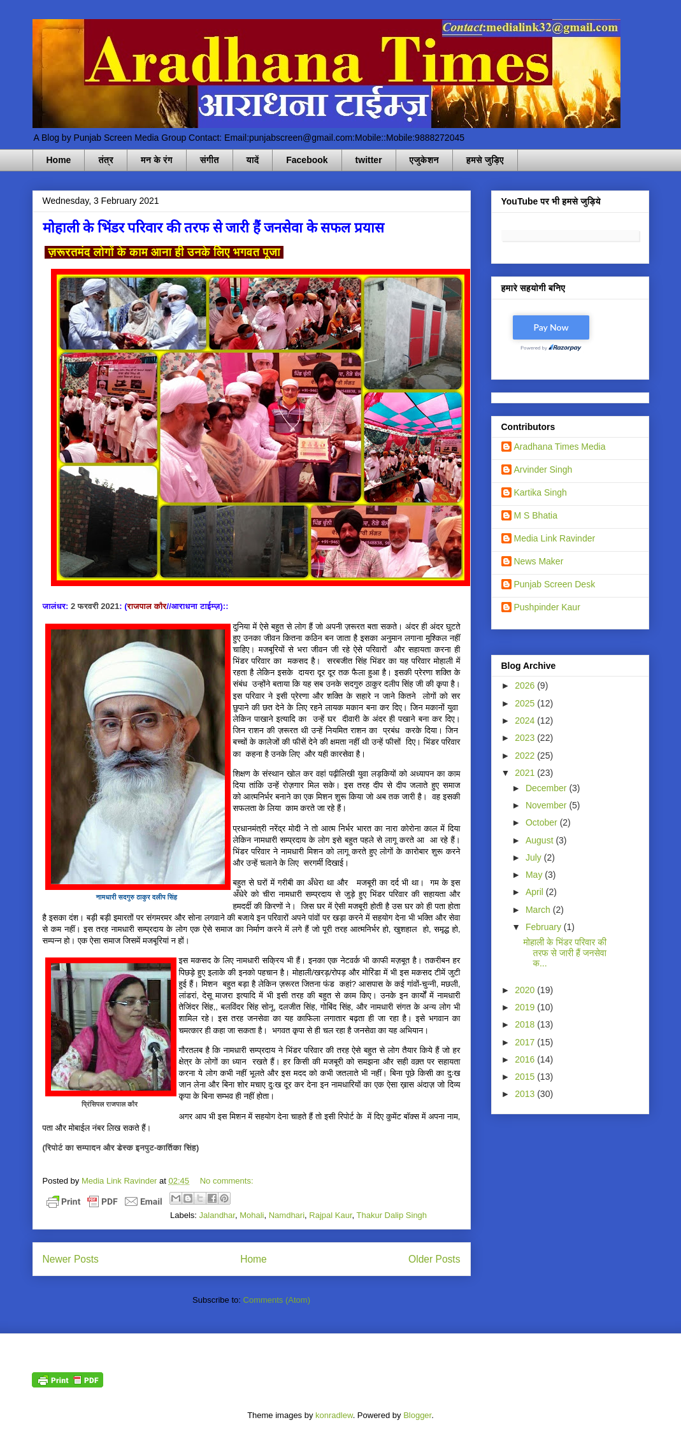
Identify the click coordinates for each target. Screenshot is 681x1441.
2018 (526, 1024)
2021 (526, 773)
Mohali (252, 1215)
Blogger (417, 1415)
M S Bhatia (535, 515)
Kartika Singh (540, 492)
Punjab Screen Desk (555, 584)
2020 (526, 990)
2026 (526, 685)
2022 (526, 755)
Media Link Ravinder (555, 538)
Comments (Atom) (276, 1300)
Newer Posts (71, 1259)
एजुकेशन (424, 160)
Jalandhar (217, 1215)
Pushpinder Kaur (547, 607)
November (547, 805)
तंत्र (105, 160)
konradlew (334, 1415)
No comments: (227, 1181)
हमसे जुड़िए (485, 160)
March (539, 910)
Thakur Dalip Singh (392, 1215)
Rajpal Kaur (330, 1215)
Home (59, 160)
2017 (526, 1042)
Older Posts (434, 1259)
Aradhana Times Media (560, 446)
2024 (526, 720)
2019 (526, 1007)
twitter (368, 160)
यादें (253, 160)
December (547, 788)
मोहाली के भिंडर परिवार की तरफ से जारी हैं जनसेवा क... (564, 953)
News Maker (539, 561)
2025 (526, 703)
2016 (526, 1059)
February (545, 927)
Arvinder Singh (543, 469)
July (535, 857)
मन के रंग (157, 160)
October (543, 822)
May (535, 875)
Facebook (306, 160)
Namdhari (287, 1215)
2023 (526, 738)
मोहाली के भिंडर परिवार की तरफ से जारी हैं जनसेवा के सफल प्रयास (213, 228)
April (536, 892)
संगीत (209, 160)
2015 (526, 1077)
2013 (526, 1094)
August (541, 840)
